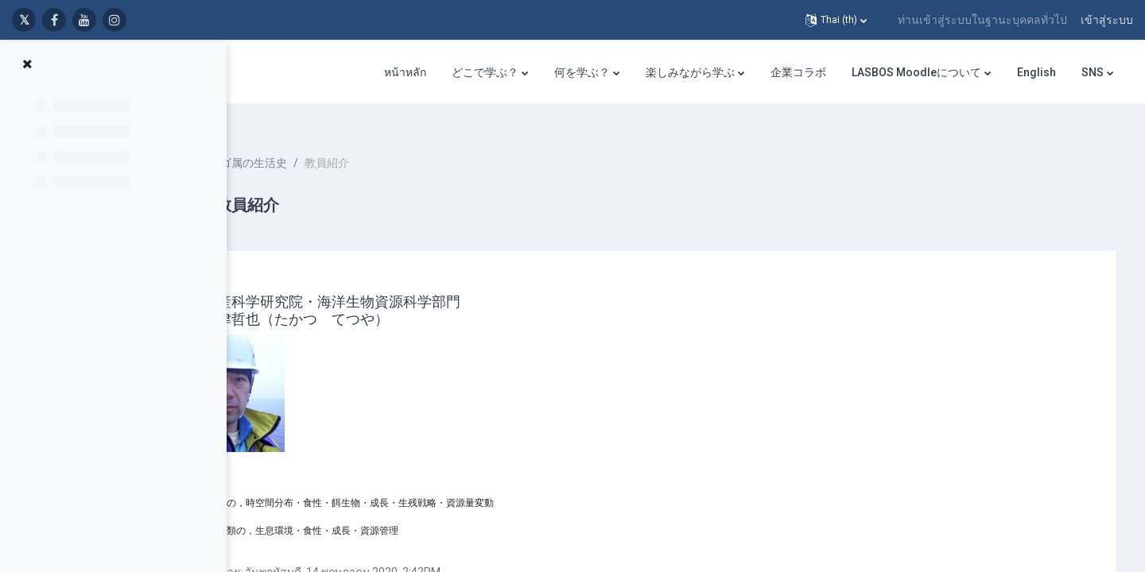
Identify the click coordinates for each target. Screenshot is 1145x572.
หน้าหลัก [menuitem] (405, 72)
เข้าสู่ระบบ (1107, 20)
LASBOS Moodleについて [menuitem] (916, 72)
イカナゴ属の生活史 (339, 143)
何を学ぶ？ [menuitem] (582, 72)
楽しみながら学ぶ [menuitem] (690, 72)
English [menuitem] (1036, 72)
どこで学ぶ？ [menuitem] (485, 72)
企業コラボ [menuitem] (798, 72)
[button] (836, 20)
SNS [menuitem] (1092, 72)
